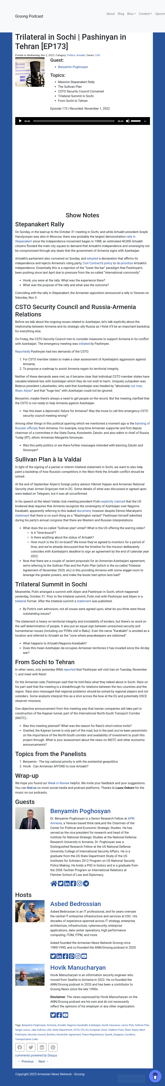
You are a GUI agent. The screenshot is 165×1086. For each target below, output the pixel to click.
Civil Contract (92, 263)
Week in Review (58, 783)
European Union (98, 1029)
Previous (26, 1061)
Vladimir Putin (116, 1029)
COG (97, 55)
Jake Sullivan (38, 1029)
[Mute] (128, 121)
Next (43, 1061)
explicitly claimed (113, 501)
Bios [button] (130, 14)
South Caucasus (111, 1025)
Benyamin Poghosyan (73, 67)
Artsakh (80, 55)
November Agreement (69, 1034)
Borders (51, 1034)
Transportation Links (26, 1039)
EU (87, 1029)
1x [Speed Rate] (145, 121)
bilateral (20, 601)
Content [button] (144, 14)
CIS (82, 1029)
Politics (71, 55)
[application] (82, 121)
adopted (92, 258)
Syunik (108, 1034)
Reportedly (22, 351)
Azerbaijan (95, 1025)
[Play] (20, 121)
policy (108, 263)
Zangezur (118, 1034)
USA (49, 1029)
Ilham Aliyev (131, 1029)
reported (69, 669)
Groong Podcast (29, 16)
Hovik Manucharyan (78, 967)
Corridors (130, 1034)
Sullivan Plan (142, 1025)
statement (22, 515)
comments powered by (36, 1055)
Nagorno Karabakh (77, 1025)
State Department (62, 1029)
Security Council (37, 1034)
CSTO (76, 1029)
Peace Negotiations (93, 1034)
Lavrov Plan (127, 1025)
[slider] (74, 121)
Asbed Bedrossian (75, 904)
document (84, 511)
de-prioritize (125, 263)
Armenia (51, 1025)
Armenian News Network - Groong (60, 1074)
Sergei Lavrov (22, 1029)
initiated (84, 344)
